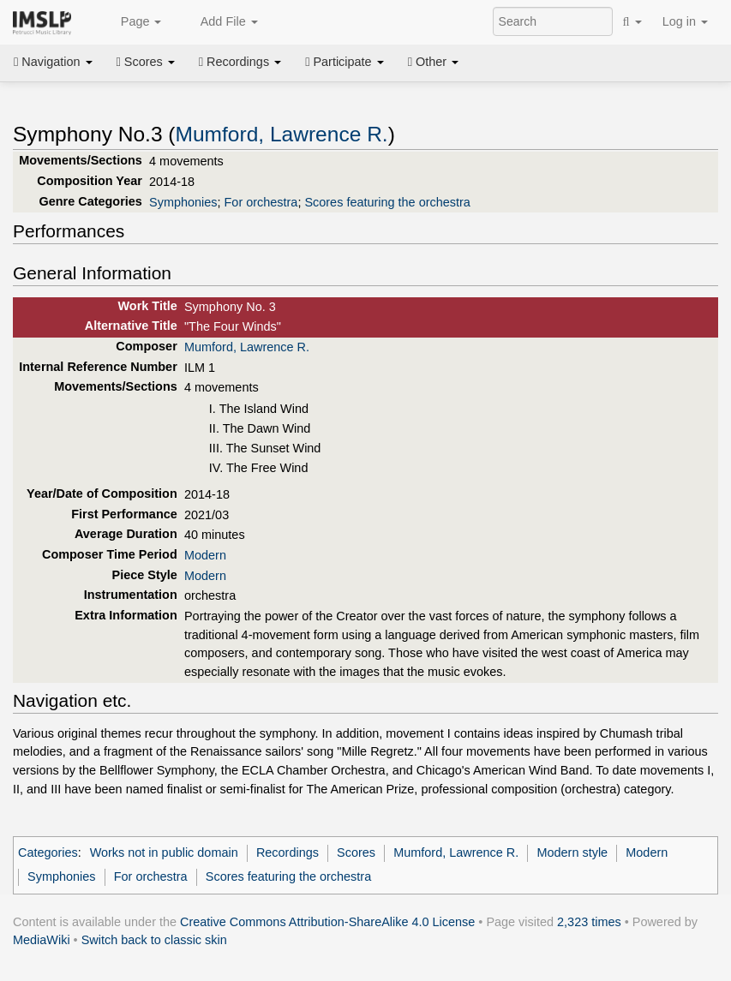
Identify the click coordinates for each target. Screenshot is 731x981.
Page (132, 22)
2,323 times (589, 922)
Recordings (240, 62)
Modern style (572, 852)
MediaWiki (41, 940)
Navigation (53, 62)
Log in (685, 21)
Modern (205, 555)
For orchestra (261, 202)
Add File (219, 22)
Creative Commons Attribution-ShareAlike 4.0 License (327, 922)
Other (433, 62)
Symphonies (183, 202)
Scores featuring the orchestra (387, 202)
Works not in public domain (164, 852)
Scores (146, 62)
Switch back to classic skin (154, 940)
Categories (48, 852)
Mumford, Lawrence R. (282, 134)
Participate (344, 62)
